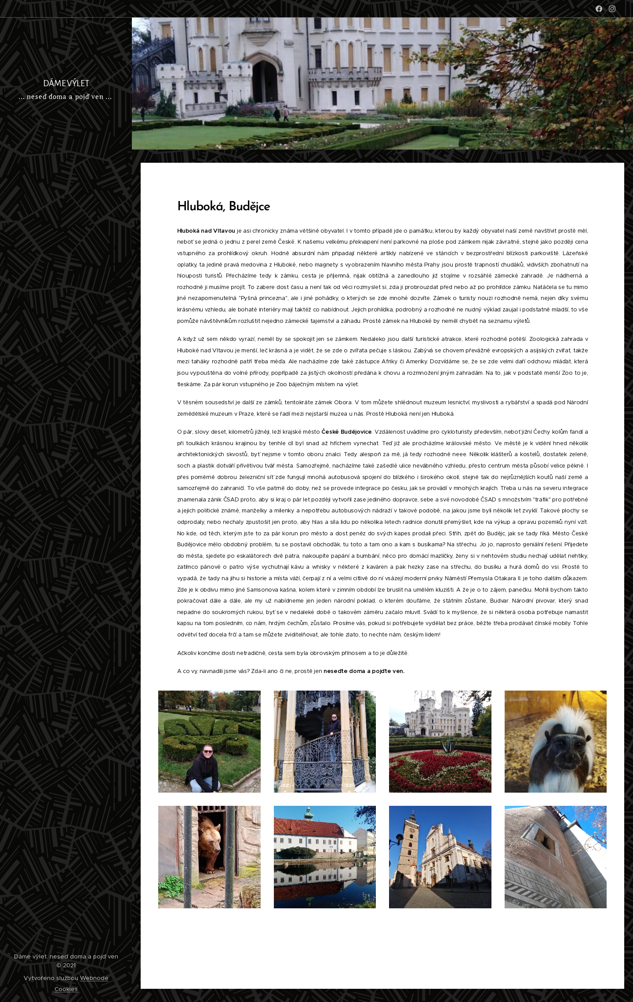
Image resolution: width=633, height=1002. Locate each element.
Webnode (94, 978)
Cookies (66, 989)
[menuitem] (66, 221)
